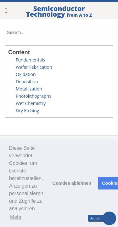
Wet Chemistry (31, 103)
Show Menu (9, 10)
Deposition (27, 81)
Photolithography (33, 96)
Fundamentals (30, 60)
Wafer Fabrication (34, 67)
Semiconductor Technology (59, 11)
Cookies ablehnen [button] (72, 183)
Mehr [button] (15, 217)
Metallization (29, 89)
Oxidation (26, 74)
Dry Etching (27, 111)
